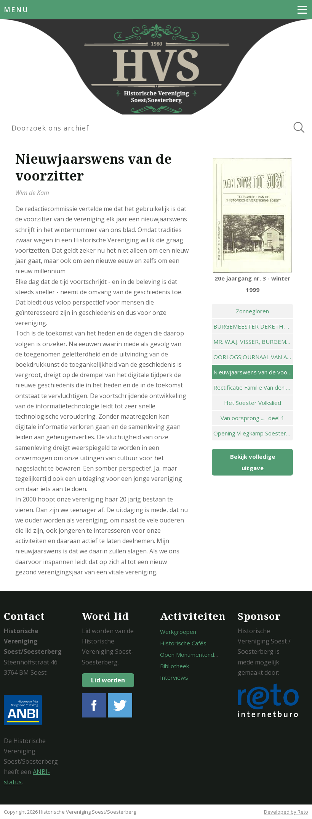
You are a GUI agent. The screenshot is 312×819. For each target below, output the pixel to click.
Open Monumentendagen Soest (202, 654)
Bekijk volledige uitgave (252, 462)
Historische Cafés (183, 643)
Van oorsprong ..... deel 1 (253, 418)
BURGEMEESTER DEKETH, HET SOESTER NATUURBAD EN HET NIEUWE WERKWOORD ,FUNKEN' (253, 326)
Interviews (174, 677)
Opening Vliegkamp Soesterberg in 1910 (253, 433)
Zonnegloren (252, 311)
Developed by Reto (286, 811)
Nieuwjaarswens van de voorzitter (253, 372)
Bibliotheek (174, 666)
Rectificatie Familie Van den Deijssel (253, 387)
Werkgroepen (178, 631)
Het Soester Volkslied (252, 402)
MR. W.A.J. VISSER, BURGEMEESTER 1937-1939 (253, 341)
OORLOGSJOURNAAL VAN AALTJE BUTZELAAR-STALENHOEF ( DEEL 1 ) (253, 357)
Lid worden (108, 680)
